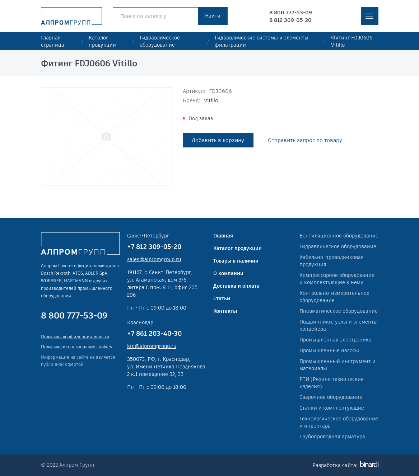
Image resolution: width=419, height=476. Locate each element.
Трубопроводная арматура (332, 436)
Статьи (221, 298)
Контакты (225, 311)
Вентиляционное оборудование (338, 235)
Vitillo (211, 100)
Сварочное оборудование (330, 397)
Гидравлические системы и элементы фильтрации (261, 41)
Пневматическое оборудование (338, 311)
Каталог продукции (102, 41)
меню (369, 16)
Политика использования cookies (76, 347)
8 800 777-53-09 (290, 12)
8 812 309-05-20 (290, 20)
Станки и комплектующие (331, 407)
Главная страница (52, 41)
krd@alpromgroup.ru (151, 346)
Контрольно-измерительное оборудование (334, 296)
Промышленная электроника (335, 339)
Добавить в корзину (218, 140)
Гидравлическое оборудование (160, 41)
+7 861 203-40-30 (154, 333)
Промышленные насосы (329, 350)
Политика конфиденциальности (75, 337)
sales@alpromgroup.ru (154, 259)
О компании (228, 273)
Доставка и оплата (236, 285)
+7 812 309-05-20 (154, 246)
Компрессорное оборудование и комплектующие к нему (336, 279)
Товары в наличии (236, 260)
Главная (223, 235)
